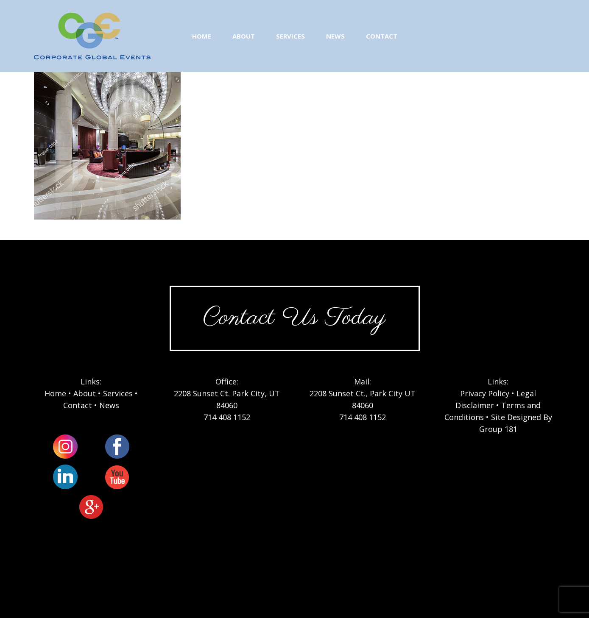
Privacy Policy (484, 393)
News (109, 405)
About (84, 393)
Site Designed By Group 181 (515, 423)
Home (55, 393)
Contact (77, 405)
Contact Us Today (294, 318)
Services (118, 393)
